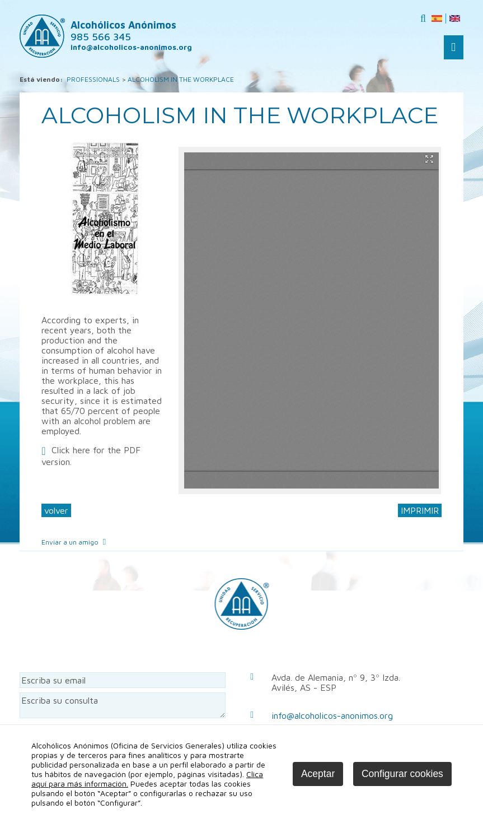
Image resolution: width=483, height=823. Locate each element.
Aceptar (318, 773)
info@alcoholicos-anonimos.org (332, 715)
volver (56, 510)
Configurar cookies (402, 773)
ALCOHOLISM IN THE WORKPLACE (181, 79)
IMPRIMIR (420, 510)
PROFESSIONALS (93, 79)
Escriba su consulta (123, 705)
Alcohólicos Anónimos (123, 31)
